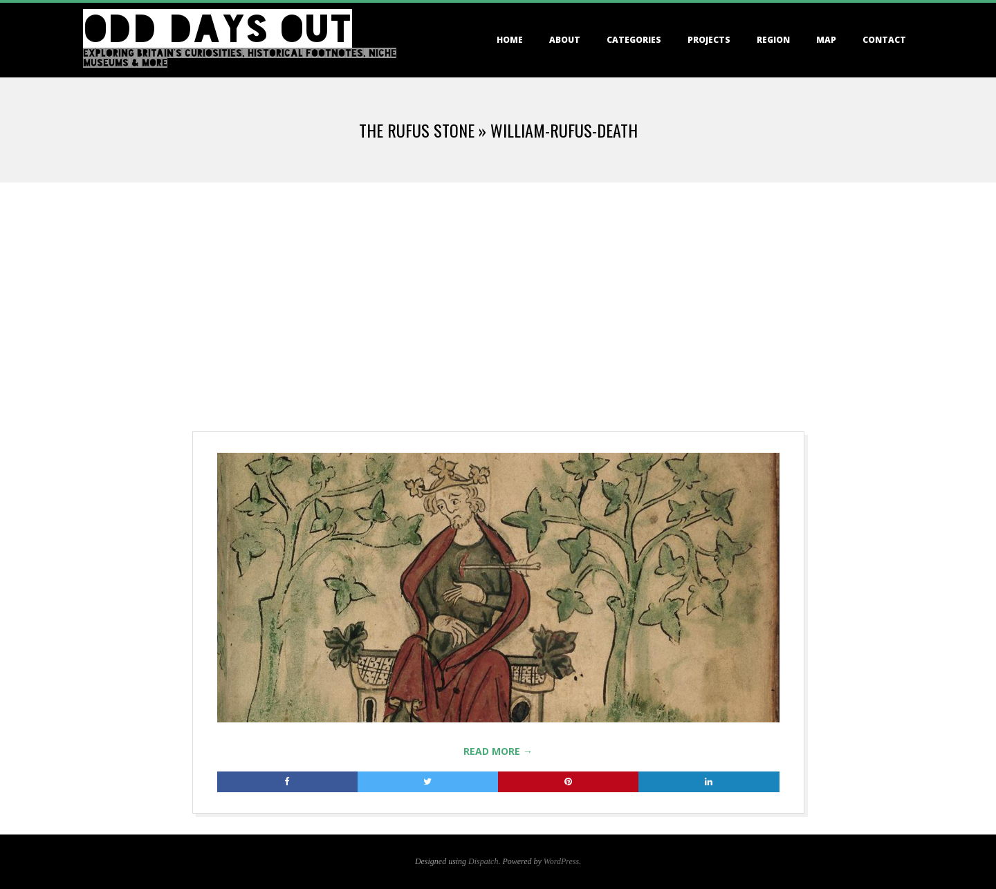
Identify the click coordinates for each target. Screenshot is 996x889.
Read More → (498, 751)
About (564, 40)
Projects (709, 40)
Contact (884, 40)
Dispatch (483, 861)
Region (773, 40)
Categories (634, 40)
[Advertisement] (498, 286)
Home (510, 40)
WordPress (561, 861)
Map (826, 40)
